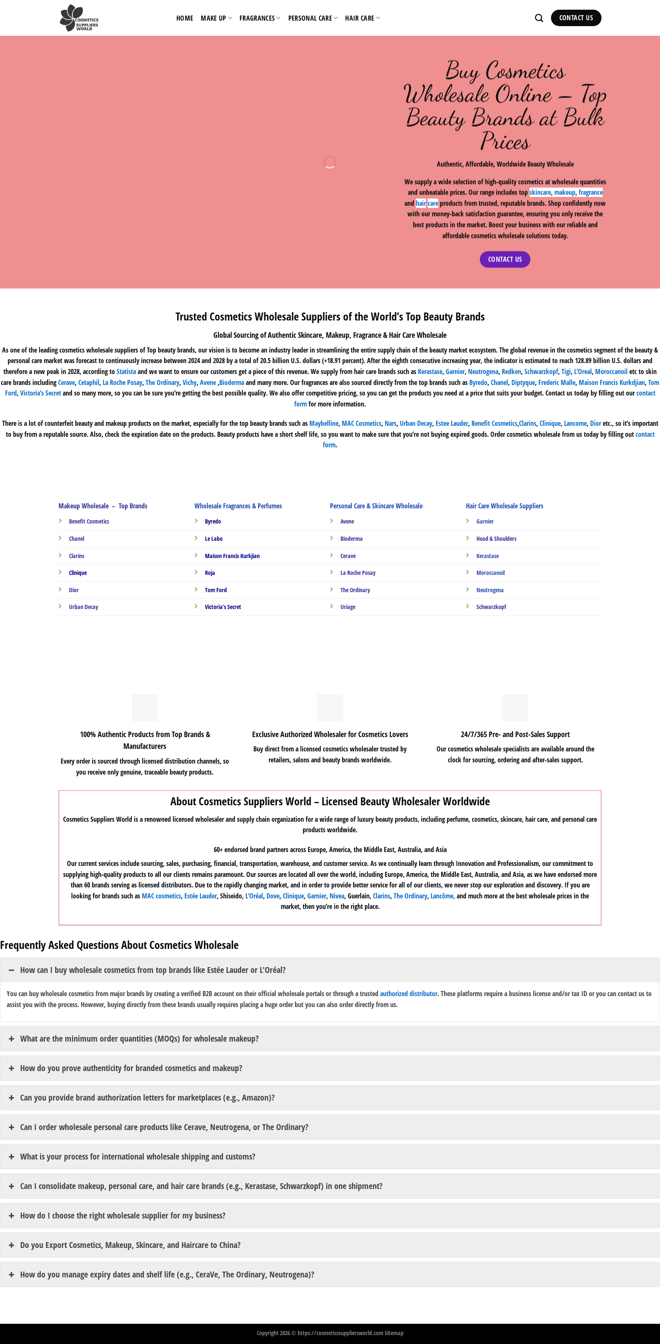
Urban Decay (416, 423)
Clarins (381, 895)
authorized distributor (408, 993)
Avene (208, 382)
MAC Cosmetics (361, 423)
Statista (126, 371)
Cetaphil (88, 382)
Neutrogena (483, 371)
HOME (184, 18)
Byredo (478, 382)
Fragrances (260, 18)
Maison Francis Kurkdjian (612, 382)
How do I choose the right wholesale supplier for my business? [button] (116, 1215)
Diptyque (523, 382)
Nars (391, 423)
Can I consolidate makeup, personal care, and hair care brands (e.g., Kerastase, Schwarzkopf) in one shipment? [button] (195, 1186)
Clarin (526, 423)
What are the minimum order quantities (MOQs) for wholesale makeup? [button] (133, 1039)
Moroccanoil (612, 371)
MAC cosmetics (161, 895)
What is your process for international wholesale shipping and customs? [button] (131, 1156)
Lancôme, (443, 895)
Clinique (550, 423)
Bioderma (231, 382)
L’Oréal (254, 895)
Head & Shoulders (496, 538)
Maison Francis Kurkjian (232, 556)
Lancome (575, 423)
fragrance (590, 192)
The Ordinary (162, 382)
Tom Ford (216, 590)
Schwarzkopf (541, 371)
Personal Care (313, 18)
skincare (540, 192)
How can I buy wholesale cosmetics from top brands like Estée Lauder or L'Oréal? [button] (146, 970)
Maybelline (323, 423)
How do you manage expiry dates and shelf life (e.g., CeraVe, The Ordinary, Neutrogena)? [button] (160, 1274)
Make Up (216, 18)
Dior (595, 423)
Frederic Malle (556, 382)
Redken (511, 371)
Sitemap (394, 1333)
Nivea (337, 895)
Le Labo (214, 538)
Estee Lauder (452, 423)
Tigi (566, 371)
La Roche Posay (358, 573)
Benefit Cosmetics (494, 423)
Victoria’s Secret (40, 393)
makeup (564, 192)
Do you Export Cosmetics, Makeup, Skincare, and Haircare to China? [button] (124, 1245)
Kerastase (430, 371)
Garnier (455, 371)
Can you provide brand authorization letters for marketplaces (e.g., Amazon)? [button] (141, 1098)
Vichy (190, 382)
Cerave (66, 382)
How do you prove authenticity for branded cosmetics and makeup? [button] (124, 1068)
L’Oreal (583, 371)
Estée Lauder (200, 895)
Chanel (499, 382)
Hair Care (362, 18)
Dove (272, 895)
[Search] (539, 18)
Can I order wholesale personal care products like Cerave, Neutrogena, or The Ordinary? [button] (158, 1127)
